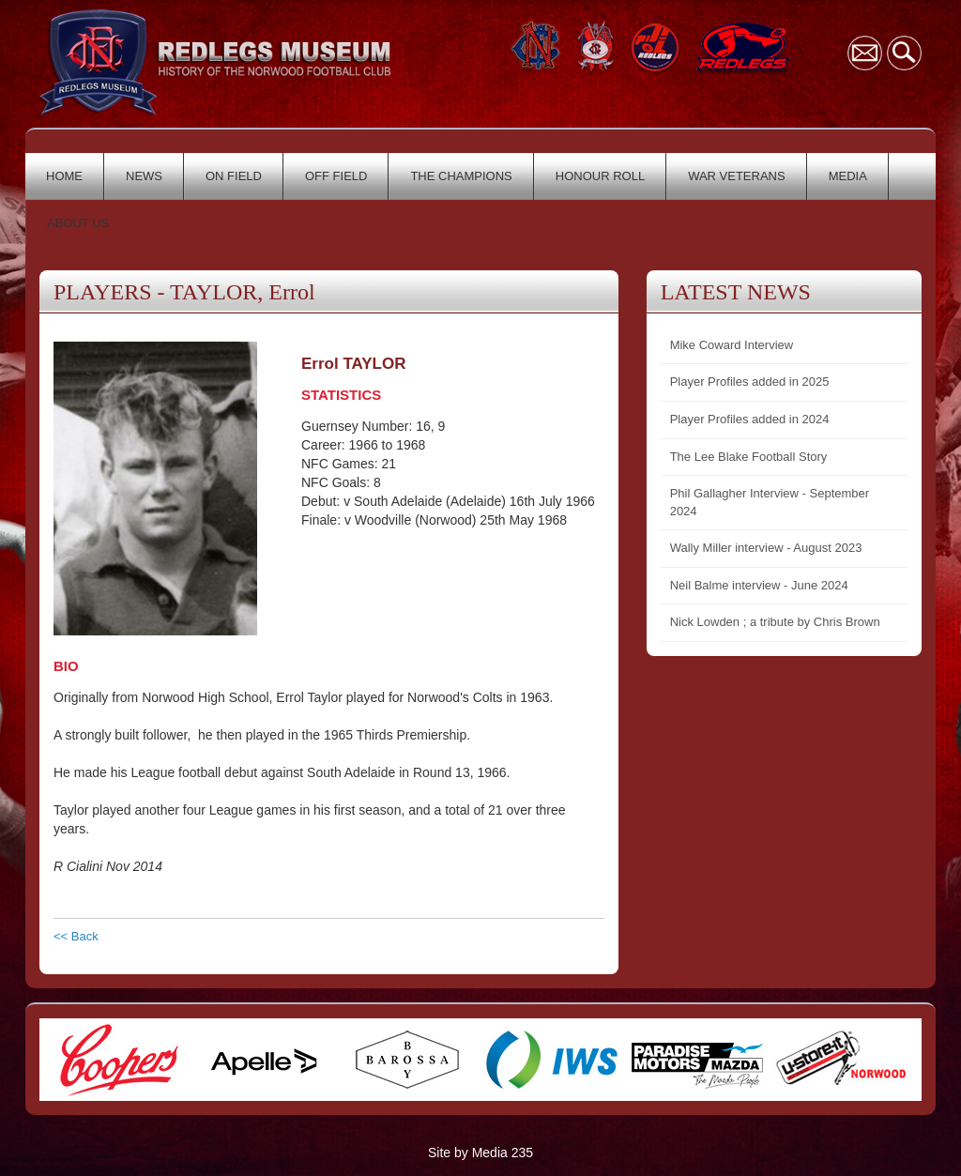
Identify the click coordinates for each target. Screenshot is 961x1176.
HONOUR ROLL (600, 176)
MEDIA (848, 176)
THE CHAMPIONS (460, 176)
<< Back (76, 936)
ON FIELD (234, 176)
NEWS (144, 176)
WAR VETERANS (737, 176)
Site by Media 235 (480, 1152)
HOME (64, 176)
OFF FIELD (336, 176)
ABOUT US (78, 223)
